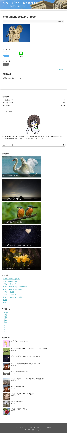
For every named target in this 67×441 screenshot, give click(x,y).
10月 (6, 318)
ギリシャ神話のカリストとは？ (13, 199)
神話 (4, 302)
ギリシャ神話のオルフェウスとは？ (22, 394)
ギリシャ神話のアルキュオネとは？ (14, 222)
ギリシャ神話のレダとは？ (11, 175)
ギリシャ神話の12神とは (19, 386)
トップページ (19, 427)
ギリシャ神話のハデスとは (20, 409)
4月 (5, 329)
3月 (5, 331)
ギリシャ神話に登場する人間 (12, 289)
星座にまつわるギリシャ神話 (12, 297)
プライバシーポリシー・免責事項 (43, 427)
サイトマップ (28, 427)
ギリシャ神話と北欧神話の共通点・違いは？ (25, 364)
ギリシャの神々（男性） (11, 284)
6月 (5, 325)
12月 (6, 314)
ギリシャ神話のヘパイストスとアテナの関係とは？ (27, 379)
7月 (5, 323)
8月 (5, 322)
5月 (5, 327)
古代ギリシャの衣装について (20, 341)
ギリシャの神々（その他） (11, 279)
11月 (6, 316)
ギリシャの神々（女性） (11, 281)
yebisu (61, 69)
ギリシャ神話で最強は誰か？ (20, 371)
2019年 (5, 312)
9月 (5, 320)
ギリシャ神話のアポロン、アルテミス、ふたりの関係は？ (30, 348)
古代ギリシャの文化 (9, 294)
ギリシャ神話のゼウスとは (20, 401)
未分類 (5, 300)
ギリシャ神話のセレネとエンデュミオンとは (17, 245)
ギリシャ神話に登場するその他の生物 (15, 286)
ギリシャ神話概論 (9, 292)
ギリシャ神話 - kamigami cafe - (22, 2)
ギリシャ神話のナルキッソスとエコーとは (16, 268)
